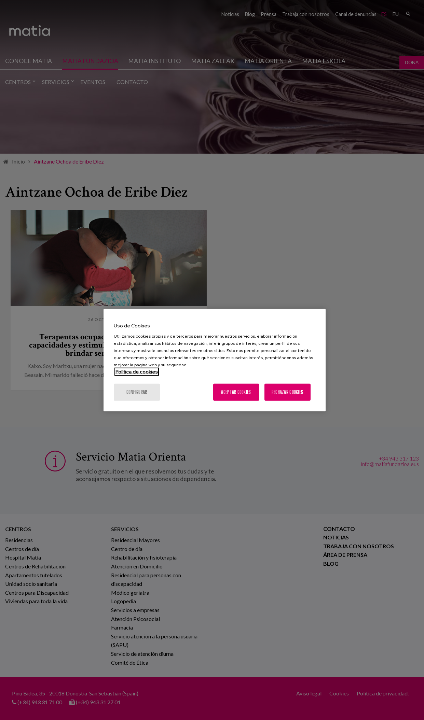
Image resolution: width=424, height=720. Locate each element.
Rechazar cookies (287, 392)
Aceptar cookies (236, 392)
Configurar (136, 392)
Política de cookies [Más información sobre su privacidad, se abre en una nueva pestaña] (136, 372)
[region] (215, 360)
